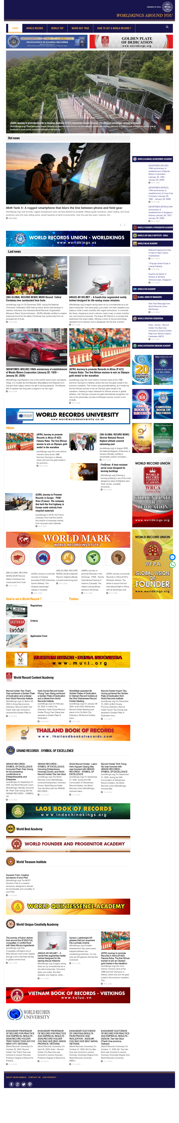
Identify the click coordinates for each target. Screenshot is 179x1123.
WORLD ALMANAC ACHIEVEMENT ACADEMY (155, 159)
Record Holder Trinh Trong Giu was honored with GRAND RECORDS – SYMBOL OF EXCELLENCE (114, 764)
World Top (57, 28)
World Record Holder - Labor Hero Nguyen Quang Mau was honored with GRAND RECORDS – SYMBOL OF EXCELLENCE (83, 765)
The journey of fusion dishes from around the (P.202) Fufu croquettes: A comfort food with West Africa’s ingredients (20, 938)
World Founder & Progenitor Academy (155, 227)
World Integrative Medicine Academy (154, 345)
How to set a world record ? (114, 28)
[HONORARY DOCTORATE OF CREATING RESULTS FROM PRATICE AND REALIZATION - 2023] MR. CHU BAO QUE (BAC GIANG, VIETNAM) (83, 1034)
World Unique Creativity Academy (37, 921)
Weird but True (80, 28)
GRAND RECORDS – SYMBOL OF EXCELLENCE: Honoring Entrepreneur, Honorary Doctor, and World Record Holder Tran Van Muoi (52, 765)
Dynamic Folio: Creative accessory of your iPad (17, 873)
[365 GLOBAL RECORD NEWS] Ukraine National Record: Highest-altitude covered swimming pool (114, 440)
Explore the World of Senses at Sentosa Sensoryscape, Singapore (160, 277)
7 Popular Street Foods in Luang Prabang (159, 264)
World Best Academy (29, 826)
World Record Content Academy (34, 674)
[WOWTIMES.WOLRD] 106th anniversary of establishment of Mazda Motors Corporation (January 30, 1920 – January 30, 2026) (34, 375)
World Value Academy (147, 243)
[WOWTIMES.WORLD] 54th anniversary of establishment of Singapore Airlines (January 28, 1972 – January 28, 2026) (161, 212)
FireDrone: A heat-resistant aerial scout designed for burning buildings (115, 467)
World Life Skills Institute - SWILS (153, 235)
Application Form (38, 632)
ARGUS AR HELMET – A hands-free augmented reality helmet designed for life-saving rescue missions (99, 300)
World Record (34, 28)
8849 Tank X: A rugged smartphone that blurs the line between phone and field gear (64, 208)
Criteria (34, 617)
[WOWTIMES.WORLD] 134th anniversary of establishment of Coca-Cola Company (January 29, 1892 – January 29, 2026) (161, 193)
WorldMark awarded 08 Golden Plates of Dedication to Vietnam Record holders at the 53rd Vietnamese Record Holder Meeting (83, 692)
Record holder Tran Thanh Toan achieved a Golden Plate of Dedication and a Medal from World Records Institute (20, 691)
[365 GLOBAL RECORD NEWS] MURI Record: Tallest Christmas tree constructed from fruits (34, 299)
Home (15, 28)
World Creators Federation (150, 318)
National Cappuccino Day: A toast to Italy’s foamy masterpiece (160, 253)
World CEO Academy (147, 289)
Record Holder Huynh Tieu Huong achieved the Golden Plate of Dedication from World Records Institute (114, 691)
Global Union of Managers (150, 297)
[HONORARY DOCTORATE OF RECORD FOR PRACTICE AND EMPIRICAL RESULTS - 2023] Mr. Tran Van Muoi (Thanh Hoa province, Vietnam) (115, 1034)
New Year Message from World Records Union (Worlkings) (159, 306)
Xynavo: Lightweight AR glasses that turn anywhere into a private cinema (82, 937)
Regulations (36, 602)
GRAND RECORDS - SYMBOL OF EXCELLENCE (45, 747)
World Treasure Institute (31, 858)
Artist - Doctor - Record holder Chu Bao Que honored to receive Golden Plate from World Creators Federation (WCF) (160, 331)
